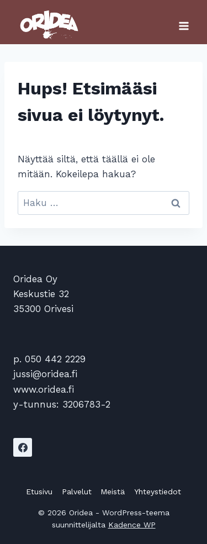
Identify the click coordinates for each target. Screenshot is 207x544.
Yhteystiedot (157, 491)
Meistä (112, 491)
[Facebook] (22, 447)
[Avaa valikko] (183, 22)
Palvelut (77, 491)
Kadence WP (132, 524)
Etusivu (39, 491)
